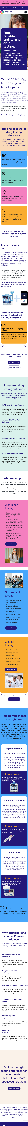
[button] (2, 346)
